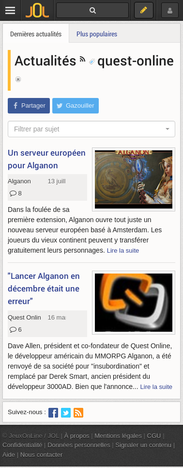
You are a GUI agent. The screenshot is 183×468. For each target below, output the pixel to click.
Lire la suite (123, 250)
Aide (8, 454)
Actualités (47, 60)
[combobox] (91, 129)
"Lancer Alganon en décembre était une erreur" (44, 288)
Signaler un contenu (143, 445)
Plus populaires (96, 33)
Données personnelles (78, 445)
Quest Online (26, 317)
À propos (77, 435)
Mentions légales (118, 435)
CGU (154, 435)
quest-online (131, 60)
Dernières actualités (35, 33)
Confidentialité (22, 445)
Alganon (19, 181)
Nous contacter (41, 454)
